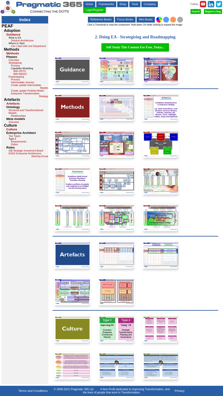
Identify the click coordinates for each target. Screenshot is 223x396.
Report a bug (213, 11)
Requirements (18, 141)
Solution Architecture (22, 40)
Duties (14, 144)
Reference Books (101, 19)
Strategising (15, 62)
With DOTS (19, 71)
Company (150, 4)
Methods (12, 53)
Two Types (14, 136)
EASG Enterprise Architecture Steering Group (28, 155)
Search (196, 11)
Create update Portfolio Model (27, 90)
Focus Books (125, 19)
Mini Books (146, 19)
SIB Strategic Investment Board (26, 150)
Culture (11, 129)
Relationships (18, 115)
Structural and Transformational (26, 110)
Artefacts (13, 103)
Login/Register (94, 10)
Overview (14, 60)
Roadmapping (16, 76)
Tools (135, 4)
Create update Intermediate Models (29, 86)
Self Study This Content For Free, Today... (135, 47)
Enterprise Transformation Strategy (29, 95)
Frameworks (106, 4)
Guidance (13, 34)
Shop (123, 4)
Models (13, 113)
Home (89, 4)
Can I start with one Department (28, 46)
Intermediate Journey (22, 82)
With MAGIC (20, 74)
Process (15, 65)
